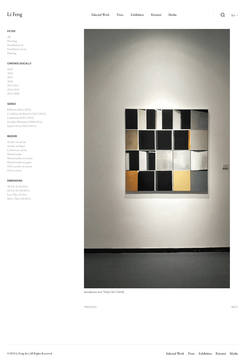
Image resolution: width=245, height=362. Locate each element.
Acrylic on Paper (16, 146)
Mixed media (14, 154)
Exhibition (137, 14)
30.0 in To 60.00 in (17, 186)
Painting (11, 53)
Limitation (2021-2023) (20, 118)
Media (172, 14)
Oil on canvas (14, 170)
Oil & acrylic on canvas (19, 166)
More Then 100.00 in (19, 198)
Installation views (16, 49)
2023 (10, 69)
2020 (10, 81)
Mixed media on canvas (20, 158)
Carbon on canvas (17, 150)
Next (234, 307)
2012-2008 (13, 93)
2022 (10, 73)
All (9, 37)
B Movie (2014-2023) (19, 109)
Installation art (15, 45)
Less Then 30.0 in (17, 194)
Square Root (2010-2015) (21, 126)
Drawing (12, 41)
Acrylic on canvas (16, 142)
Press (120, 14)
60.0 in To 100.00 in (18, 190)
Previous (90, 307)
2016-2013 (13, 89)
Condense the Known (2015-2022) (26, 114)
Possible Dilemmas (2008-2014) (24, 122)
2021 (10, 77)
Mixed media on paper (19, 162)
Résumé (156, 14)
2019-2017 (13, 85)
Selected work (100, 14)
